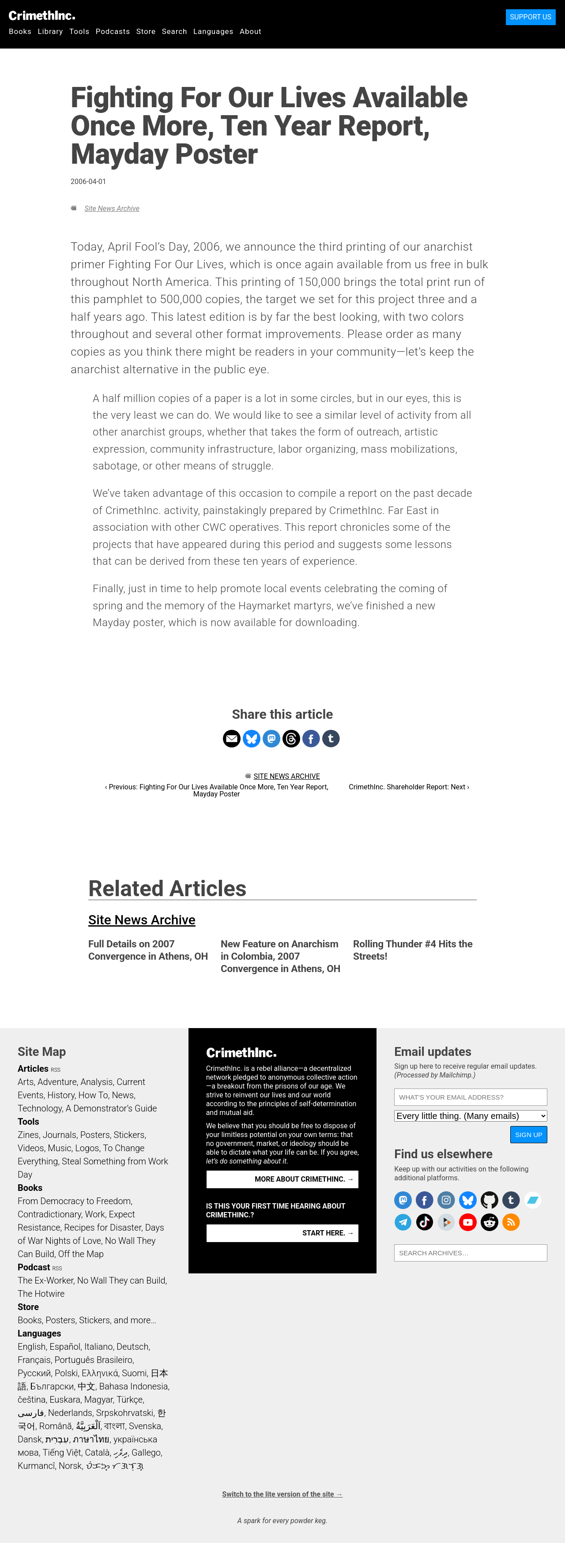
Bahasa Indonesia (133, 1386)
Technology (40, 1108)
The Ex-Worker (45, 1280)
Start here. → (328, 1233)
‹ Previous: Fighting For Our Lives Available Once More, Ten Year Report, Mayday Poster (216, 790)
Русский (34, 1373)
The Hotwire (41, 1293)
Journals (59, 1135)
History (61, 1095)
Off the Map (81, 1254)
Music (59, 1148)
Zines (28, 1135)
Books (20, 31)
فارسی (31, 1413)
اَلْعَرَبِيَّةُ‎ (88, 1426)
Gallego (146, 1452)
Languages (213, 31)
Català (97, 1452)
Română (55, 1426)
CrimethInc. (42, 15)
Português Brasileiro (93, 1360)
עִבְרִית (57, 1439)
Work (95, 1214)
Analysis (96, 1082)
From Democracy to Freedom (74, 1201)
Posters (95, 1135)
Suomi (134, 1373)
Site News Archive (111, 208)
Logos (87, 1148)
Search (174, 31)
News (123, 1095)
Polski (66, 1373)
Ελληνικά (100, 1373)
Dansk (30, 1439)
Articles (33, 1068)
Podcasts (113, 31)
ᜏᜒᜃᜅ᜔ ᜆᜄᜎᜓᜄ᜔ (115, 1465)
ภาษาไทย (91, 1439)
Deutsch (132, 1346)
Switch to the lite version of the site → (282, 1494)
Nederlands (70, 1413)
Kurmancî (36, 1465)
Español (64, 1346)
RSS (55, 1070)
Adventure (57, 1082)
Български (52, 1386)
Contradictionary (49, 1214)
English (32, 1346)
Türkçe (130, 1399)
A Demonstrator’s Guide (111, 1108)
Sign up (528, 1134)
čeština (31, 1399)
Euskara (64, 1399)
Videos (31, 1148)
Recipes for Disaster (102, 1227)
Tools (79, 31)
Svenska (145, 1426)
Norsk (70, 1465)
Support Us (530, 17)
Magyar (98, 1399)
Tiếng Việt (61, 1452)
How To (93, 1095)
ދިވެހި (120, 1452)
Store (146, 31)
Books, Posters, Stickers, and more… (87, 1320)
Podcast (34, 1267)
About (251, 31)
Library (50, 31)
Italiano (98, 1346)
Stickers (129, 1135)
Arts (26, 1082)
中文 (86, 1386)
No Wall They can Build (121, 1280)
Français (34, 1360)
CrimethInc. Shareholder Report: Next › (409, 787)
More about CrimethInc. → (304, 1179)
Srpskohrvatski (125, 1413)
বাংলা (114, 1426)
